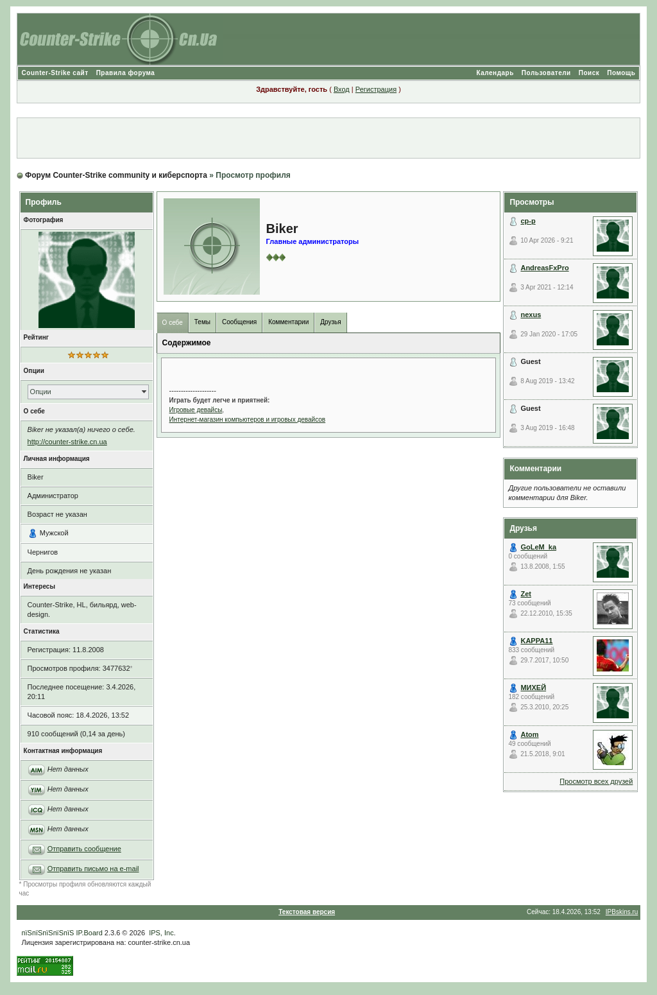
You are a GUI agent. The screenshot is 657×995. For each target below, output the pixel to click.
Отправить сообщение (84, 848)
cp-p (527, 221)
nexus (530, 314)
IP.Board (89, 933)
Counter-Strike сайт (55, 72)
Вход (342, 89)
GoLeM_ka (538, 547)
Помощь (621, 72)
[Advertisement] (328, 138)
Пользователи (546, 72)
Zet (525, 594)
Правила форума (125, 72)
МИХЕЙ (533, 687)
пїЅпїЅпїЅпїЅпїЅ (48, 933)
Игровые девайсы (196, 409)
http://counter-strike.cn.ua (67, 442)
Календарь (495, 72)
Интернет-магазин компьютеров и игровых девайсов (247, 419)
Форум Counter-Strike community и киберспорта (116, 175)
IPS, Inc (161, 933)
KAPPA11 (536, 641)
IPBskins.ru (622, 911)
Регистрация (376, 89)
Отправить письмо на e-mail (93, 868)
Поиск (589, 72)
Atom (529, 734)
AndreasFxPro (544, 268)
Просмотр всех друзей (596, 781)
